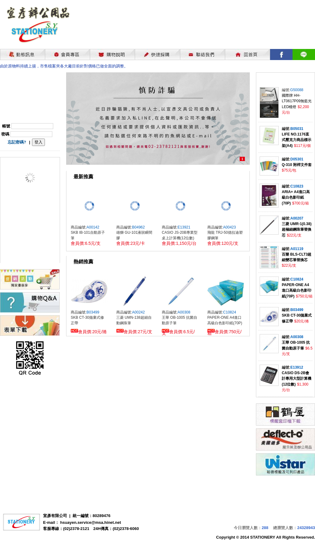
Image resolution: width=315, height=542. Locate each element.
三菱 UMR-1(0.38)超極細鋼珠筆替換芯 (297, 229)
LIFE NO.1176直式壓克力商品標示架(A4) (296, 140)
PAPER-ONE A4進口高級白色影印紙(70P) (296, 290)
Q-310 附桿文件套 (297, 165)
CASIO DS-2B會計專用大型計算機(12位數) (296, 378)
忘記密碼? (17, 142)
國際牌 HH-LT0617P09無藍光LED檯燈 (297, 101)
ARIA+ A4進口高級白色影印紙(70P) (296, 197)
